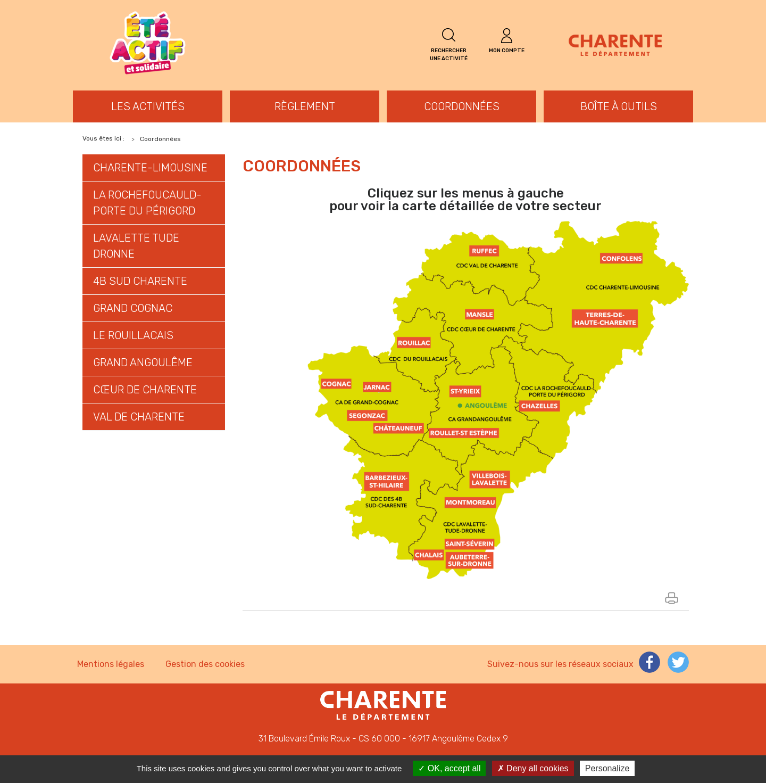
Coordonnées (461, 106)
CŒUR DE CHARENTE (145, 389)
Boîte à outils (618, 106)
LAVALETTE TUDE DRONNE (136, 246)
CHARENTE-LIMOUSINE (150, 167)
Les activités (148, 106)
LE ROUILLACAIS (133, 335)
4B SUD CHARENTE (140, 281)
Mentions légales (110, 664)
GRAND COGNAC (132, 308)
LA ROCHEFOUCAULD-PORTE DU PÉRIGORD (147, 202)
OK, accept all (449, 768)
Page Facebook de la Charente (649, 662)
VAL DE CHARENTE (139, 416)
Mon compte (506, 50)
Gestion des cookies (205, 664)
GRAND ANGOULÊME (143, 362)
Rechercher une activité (449, 54)
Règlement (304, 106)
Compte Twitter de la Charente (678, 662)
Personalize (607, 768)
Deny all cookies (533, 768)
